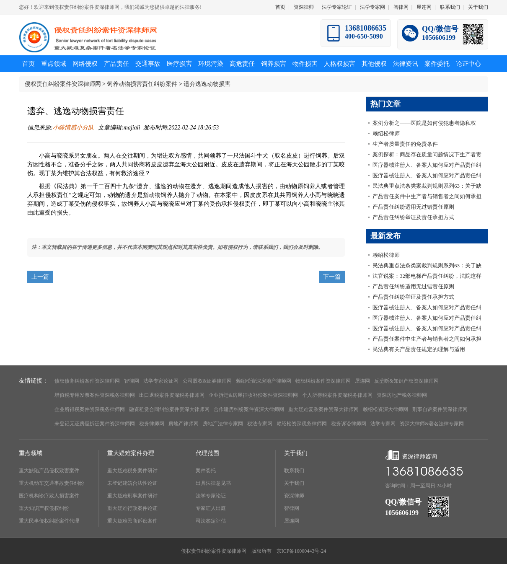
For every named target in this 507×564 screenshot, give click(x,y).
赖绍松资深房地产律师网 (263, 381)
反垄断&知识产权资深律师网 (406, 381)
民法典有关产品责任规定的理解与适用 (418, 349)
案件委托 (206, 470)
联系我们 (450, 7)
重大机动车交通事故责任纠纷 (51, 483)
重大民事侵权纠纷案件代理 (49, 521)
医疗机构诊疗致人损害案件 (49, 496)
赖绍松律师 (386, 133)
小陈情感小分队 (74, 127)
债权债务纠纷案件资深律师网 (87, 381)
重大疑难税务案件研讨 (132, 470)
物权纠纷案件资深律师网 (323, 381)
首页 (280, 7)
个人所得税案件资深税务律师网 (337, 395)
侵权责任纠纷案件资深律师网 (63, 84)
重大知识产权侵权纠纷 (44, 508)
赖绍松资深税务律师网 (302, 424)
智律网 (401, 7)
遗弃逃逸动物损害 (207, 84)
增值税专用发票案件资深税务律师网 (94, 395)
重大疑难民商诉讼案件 (132, 521)
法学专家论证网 (160, 381)
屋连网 (424, 7)
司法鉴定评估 (211, 521)
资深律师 (304, 7)
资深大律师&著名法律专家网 (432, 424)
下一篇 (332, 277)
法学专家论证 (337, 7)
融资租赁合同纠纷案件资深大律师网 (169, 409)
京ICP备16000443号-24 (301, 551)
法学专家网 (372, 7)
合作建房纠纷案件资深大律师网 (249, 409)
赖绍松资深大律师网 (385, 409)
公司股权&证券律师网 (207, 381)
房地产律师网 (183, 424)
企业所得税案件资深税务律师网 (89, 409)
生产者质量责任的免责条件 (405, 144)
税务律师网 (151, 424)
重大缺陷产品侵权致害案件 (49, 470)
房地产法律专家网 (223, 424)
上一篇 (40, 277)
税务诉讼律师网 (348, 424)
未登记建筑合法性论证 (132, 483)
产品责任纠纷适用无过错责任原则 (413, 207)
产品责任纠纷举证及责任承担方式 (413, 217)
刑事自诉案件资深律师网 (440, 409)
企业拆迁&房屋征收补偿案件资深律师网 (253, 395)
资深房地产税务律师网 (402, 395)
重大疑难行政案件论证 (132, 508)
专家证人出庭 (211, 508)
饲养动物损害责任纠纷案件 (142, 84)
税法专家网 (259, 424)
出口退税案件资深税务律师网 (171, 395)
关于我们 (478, 7)
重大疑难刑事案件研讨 (132, 496)
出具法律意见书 (213, 483)
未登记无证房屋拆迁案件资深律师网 (94, 424)
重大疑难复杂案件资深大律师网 (323, 409)
